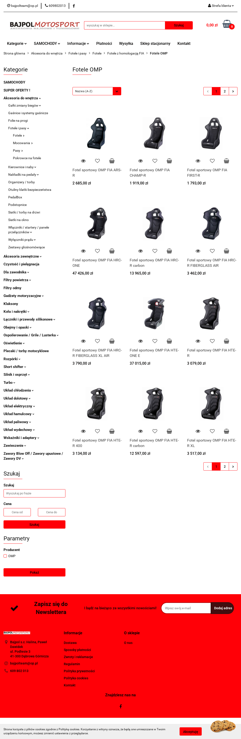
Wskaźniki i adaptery (21, 438)
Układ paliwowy (17, 422)
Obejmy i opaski (18, 327)
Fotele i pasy (18, 128)
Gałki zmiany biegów (24, 105)
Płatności (104, 43)
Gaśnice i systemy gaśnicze (28, 113)
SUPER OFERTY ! (17, 90)
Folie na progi (18, 120)
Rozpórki (12, 359)
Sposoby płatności (77, 650)
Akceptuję (190, 731)
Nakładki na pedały (23, 174)
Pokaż (34, 572)
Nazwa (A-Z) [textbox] (83, 91)
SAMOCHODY (47, 43)
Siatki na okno (18, 220)
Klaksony (11, 304)
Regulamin (72, 664)
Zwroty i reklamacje (78, 657)
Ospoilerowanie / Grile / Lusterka (31, 335)
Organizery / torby (21, 182)
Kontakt (183, 43)
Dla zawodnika (16, 272)
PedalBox (15, 197)
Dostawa (70, 643)
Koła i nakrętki (16, 311)
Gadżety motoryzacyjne (24, 296)
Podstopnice (17, 205)
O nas (128, 643)
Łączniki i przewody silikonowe (29, 319)
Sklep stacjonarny (155, 43)
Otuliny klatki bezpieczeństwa (29, 190)
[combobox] (96, 91)
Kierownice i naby (22, 167)
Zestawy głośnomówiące (26, 247)
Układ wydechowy (19, 430)
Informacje (78, 43)
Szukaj (34, 524)
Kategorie (17, 43)
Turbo (9, 382)
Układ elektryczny (19, 406)
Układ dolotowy (17, 398)
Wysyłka (126, 43)
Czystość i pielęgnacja (21, 264)
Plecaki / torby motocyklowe (26, 351)
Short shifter (15, 367)
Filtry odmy (12, 288)
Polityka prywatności (79, 671)
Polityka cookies (76, 678)
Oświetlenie (14, 343)
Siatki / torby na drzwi (24, 212)
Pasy (18, 150)
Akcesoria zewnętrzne (23, 256)
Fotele (18, 135)
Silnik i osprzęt (17, 374)
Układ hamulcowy (19, 414)
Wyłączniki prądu (22, 240)
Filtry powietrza (17, 280)
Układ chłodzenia (19, 390)
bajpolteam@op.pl (24, 663)
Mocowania (23, 143)
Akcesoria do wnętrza (22, 98)
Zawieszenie (15, 445)
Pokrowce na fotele (27, 158)
